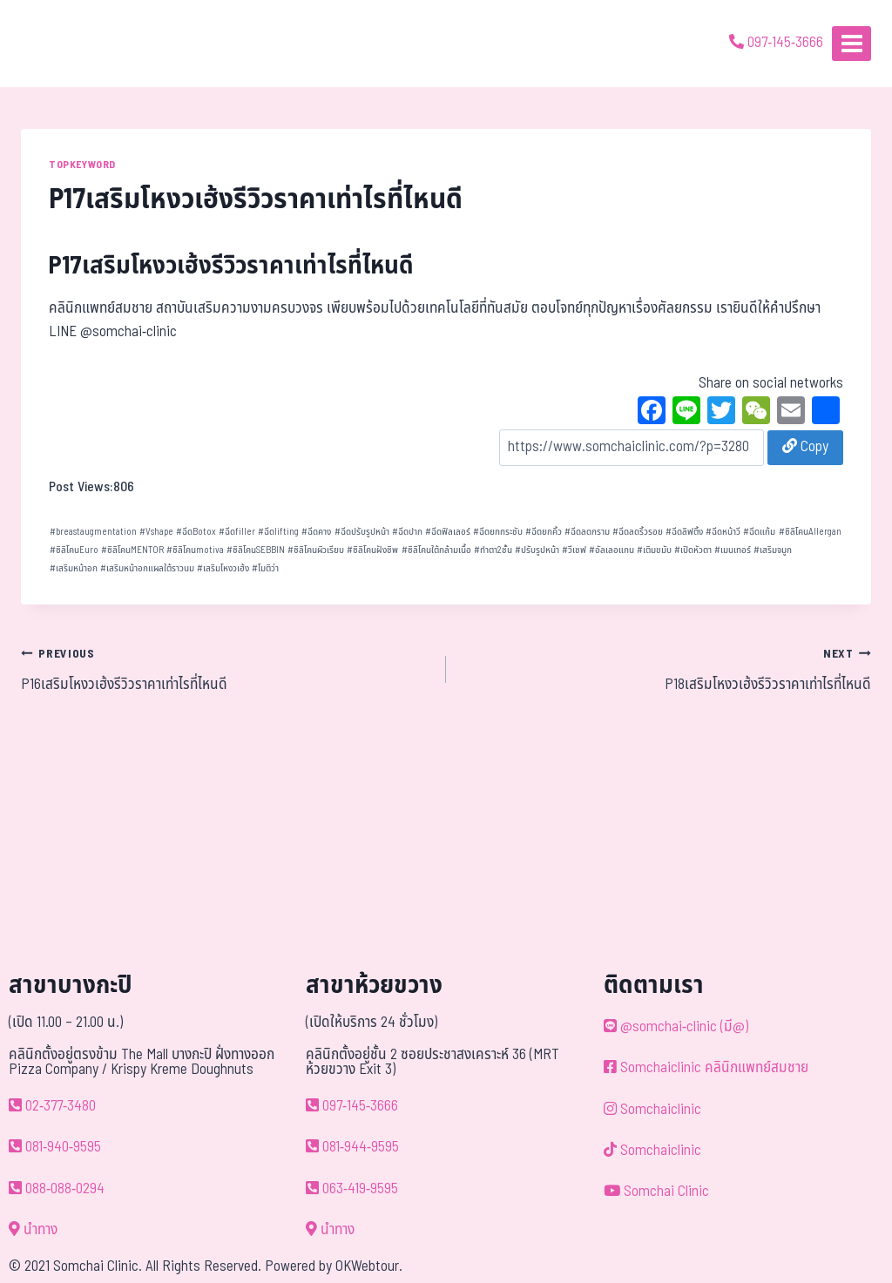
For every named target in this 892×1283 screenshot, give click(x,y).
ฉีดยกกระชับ (498, 531)
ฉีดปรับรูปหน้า (361, 531)
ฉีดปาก (407, 531)
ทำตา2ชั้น (493, 550)
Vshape (156, 531)
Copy (805, 447)
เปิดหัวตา (693, 550)
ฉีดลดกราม (587, 531)
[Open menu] (851, 43)
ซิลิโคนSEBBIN (255, 550)
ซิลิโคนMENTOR (132, 550)
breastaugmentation (93, 531)
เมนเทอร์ (732, 550)
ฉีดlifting (278, 531)
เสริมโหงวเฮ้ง (223, 568)
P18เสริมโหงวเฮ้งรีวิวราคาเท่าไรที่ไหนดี (666, 669)
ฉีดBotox (196, 531)
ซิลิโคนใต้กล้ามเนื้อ (436, 550)
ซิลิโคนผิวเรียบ (315, 550)
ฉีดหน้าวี (723, 531)
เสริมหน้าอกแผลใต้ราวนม (147, 568)
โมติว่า (265, 568)
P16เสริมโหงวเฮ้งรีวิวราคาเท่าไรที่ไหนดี (226, 669)
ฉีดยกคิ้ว (543, 531)
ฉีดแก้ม (759, 531)
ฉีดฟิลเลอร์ (447, 531)
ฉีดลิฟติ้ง (684, 531)
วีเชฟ (574, 550)
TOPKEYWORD (82, 164)
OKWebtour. (368, 1266)
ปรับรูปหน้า (537, 550)
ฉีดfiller (237, 531)
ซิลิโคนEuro (74, 550)
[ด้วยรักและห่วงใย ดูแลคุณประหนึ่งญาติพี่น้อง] (63, 43)
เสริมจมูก (772, 550)
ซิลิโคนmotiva (195, 550)
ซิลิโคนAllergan (810, 531)
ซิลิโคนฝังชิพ (372, 550)
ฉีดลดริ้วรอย (637, 531)
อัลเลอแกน (611, 550)
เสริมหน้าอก (74, 568)
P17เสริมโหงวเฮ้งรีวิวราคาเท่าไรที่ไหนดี (231, 266)
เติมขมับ (654, 550)
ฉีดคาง (316, 531)
